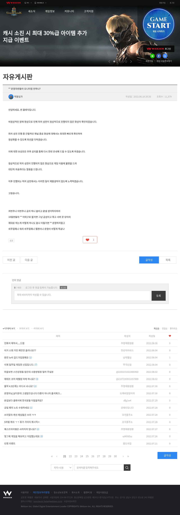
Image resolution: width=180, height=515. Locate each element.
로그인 (172, 3)
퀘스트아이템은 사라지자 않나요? (21, 429)
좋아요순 (173, 328)
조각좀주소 (127, 414)
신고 (11, 240)
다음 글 (29, 260)
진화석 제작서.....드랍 (14, 343)
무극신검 (127, 364)
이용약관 (25, 492)
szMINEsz (127, 436)
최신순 (156, 328)
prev (109, 61)
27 (98, 456)
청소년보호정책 (61, 492)
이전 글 (11, 260)
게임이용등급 (102, 492)
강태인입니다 (127, 407)
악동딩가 (15, 96)
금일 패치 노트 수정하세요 (18, 407)
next (131, 61)
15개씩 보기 (10, 328)
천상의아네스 (127, 350)
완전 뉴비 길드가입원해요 (18, 357)
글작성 (149, 260)
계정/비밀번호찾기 (164, 61)
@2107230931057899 (127, 379)
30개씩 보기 (24, 328)
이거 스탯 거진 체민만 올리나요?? (20, 350)
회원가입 (162, 3)
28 (104, 456)
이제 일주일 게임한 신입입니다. (20, 364)
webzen (13, 3)
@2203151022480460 (127, 371)
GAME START (158, 24)
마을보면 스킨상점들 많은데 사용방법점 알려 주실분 (28, 371)
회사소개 (75, 492)
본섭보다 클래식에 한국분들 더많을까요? (23, 400)
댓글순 (164, 328)
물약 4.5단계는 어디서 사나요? (20, 386)
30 (115, 456)
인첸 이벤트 (9, 443)
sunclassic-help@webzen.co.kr (47, 501)
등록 (158, 296)
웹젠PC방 (88, 492)
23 (76, 456)
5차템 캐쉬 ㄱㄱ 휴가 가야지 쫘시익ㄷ (22, 422)
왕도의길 (127, 443)
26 (92, 456)
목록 (168, 260)
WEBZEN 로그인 (158, 49)
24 (81, 456)
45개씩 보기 (39, 328)
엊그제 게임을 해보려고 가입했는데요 (23, 436)
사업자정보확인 (70, 501)
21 (64, 456)
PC (28, 3)
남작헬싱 (127, 357)
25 (87, 456)
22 (70, 456)
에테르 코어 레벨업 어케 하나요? (21, 379)
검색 (127, 467)
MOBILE (40, 3)
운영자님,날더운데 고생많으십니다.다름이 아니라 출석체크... (32, 393)
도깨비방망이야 (127, 393)
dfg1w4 (127, 400)
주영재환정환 (127, 343)
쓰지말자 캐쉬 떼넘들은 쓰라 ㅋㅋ (20, 414)
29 (109, 456)
